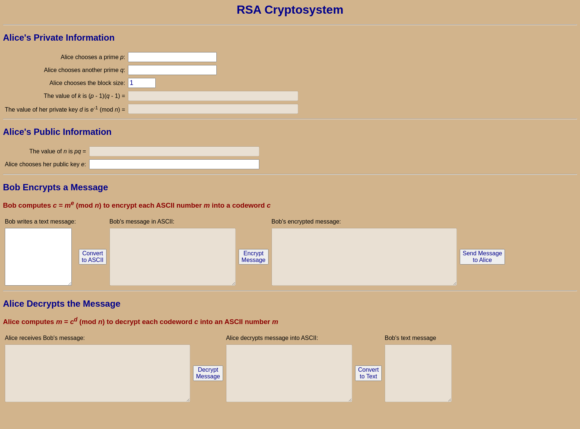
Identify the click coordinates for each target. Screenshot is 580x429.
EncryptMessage (272, 262)
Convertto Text (405, 389)
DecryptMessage (230, 389)
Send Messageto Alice (523, 262)
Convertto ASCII (96, 262)
